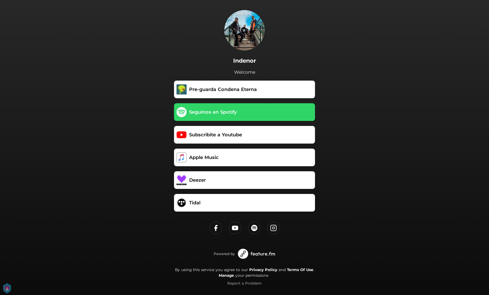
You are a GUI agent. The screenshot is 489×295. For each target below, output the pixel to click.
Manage (226, 275)
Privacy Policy (263, 269)
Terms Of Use (300, 269)
